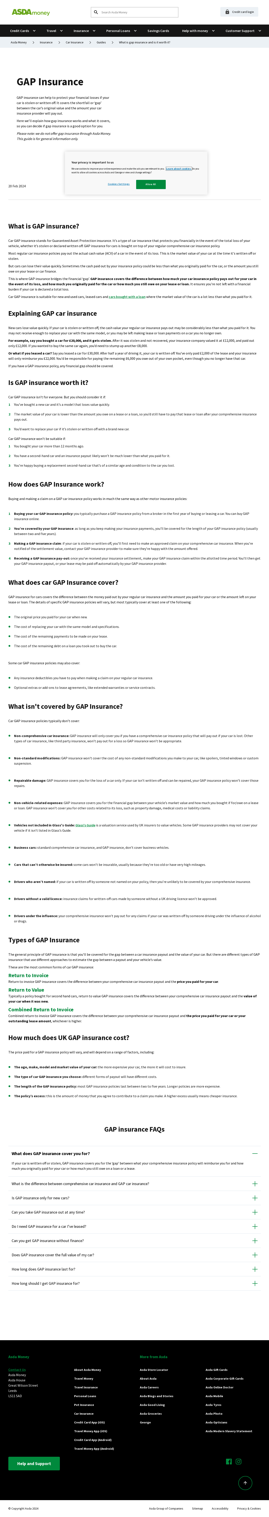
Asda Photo (214, 1414)
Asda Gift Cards (217, 1370)
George (145, 1422)
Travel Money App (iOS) (90, 1431)
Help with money (195, 30)
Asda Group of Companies (166, 1508)
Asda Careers (149, 1387)
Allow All (151, 184)
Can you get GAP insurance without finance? (48, 1240)
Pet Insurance (84, 1405)
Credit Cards (19, 30)
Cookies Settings (119, 184)
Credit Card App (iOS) (89, 1422)
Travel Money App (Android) (94, 1449)
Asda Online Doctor (219, 1387)
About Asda (148, 1379)
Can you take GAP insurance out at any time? (48, 1212)
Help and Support (34, 1463)
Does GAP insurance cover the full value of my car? (53, 1254)
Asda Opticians (216, 1422)
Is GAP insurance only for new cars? (40, 1197)
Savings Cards (158, 30)
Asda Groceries (151, 1414)
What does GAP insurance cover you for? (51, 1153)
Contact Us (17, 1369)
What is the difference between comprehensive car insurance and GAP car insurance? (80, 1183)
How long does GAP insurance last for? (43, 1269)
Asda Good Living (152, 1405)
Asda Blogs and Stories (156, 1396)
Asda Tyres (213, 1405)
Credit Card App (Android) (93, 1440)
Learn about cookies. (179, 168)
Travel (51, 30)
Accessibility (220, 1508)
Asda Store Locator (154, 1370)
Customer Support (240, 30)
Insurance (81, 30)
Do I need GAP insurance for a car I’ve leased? (49, 1226)
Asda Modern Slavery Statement (229, 1431)
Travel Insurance (86, 1387)
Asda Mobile (214, 1396)
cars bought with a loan (127, 296)
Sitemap (197, 1508)
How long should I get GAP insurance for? (46, 1283)
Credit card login (239, 11)
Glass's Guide (85, 825)
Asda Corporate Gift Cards (225, 1379)
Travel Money (83, 1379)
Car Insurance (84, 1414)
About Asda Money (87, 1370)
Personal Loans (118, 30)
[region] (136, 173)
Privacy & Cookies (249, 1508)
